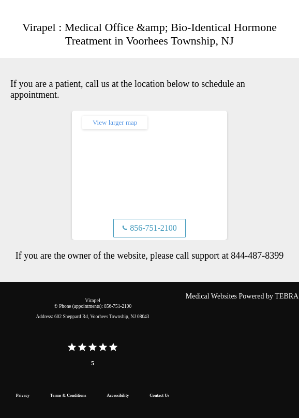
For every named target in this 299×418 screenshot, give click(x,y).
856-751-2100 (149, 227)
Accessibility (118, 395)
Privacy (22, 395)
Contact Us (159, 395)
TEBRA (286, 296)
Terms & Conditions (68, 395)
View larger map (115, 122)
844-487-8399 (257, 255)
